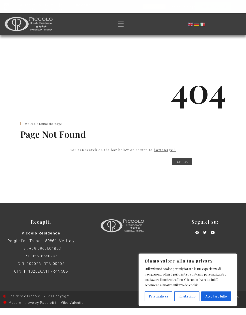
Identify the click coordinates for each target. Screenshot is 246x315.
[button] (213, 6)
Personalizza (158, 296)
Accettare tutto (216, 296)
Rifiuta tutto (186, 296)
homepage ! (165, 150)
